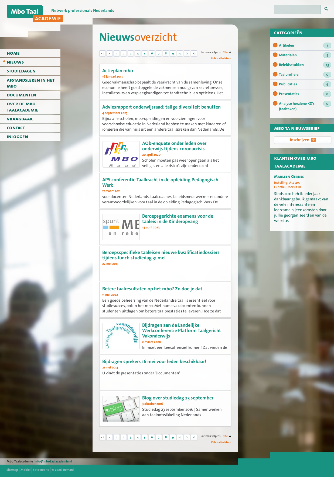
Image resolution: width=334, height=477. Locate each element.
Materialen (305, 55)
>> (194, 53)
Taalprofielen (305, 75)
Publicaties (305, 84)
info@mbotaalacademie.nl (53, 461)
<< (102, 53)
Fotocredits (41, 470)
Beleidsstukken (305, 65)
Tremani (68, 470)
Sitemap (12, 470)
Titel (226, 52)
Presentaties (305, 94)
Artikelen (305, 45)
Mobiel (25, 470)
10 (179, 53)
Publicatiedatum (221, 58)
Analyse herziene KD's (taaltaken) (305, 106)
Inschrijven (303, 139)
